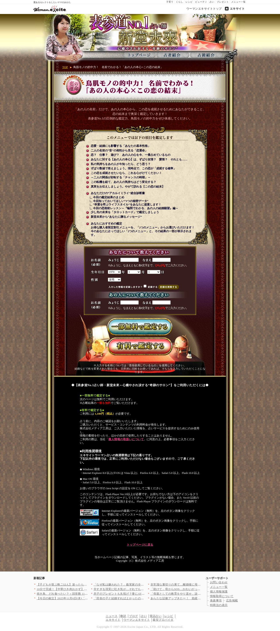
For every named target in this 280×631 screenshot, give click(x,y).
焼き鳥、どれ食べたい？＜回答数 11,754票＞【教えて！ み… (77, 593)
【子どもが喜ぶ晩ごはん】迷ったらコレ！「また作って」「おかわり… (84, 584)
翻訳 (123, 616)
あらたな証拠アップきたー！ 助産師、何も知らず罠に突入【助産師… (197, 598)
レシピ (189, 2)
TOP (65, 67)
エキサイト (237, 8)
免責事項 (216, 600)
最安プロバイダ (163, 619)
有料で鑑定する (140, 346)
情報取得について (222, 596)
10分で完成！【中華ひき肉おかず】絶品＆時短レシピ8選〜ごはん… (82, 589)
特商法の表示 (219, 605)
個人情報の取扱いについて (126, 439)
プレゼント (223, 2)
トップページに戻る (140, 544)
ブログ (133, 616)
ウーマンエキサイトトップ (204, 8)
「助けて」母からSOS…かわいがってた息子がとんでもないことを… (196, 589)
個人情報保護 (219, 591)
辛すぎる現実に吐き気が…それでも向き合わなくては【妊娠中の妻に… (141, 589)
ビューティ (201, 2)
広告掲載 (232, 600)
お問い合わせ (219, 582)
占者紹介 (172, 55)
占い (212, 2)
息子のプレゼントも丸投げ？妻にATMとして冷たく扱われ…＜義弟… (140, 593)
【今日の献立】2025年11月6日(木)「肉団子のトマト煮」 (74, 598)
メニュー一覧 (238, 2)
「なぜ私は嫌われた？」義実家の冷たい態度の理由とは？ (132, 584)
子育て (169, 2)
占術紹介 (206, 55)
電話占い (155, 616)
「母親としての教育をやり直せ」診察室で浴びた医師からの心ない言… (197, 593)
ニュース (111, 616)
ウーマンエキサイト (136, 619)
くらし (179, 2)
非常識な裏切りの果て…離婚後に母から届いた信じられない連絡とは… (197, 584)
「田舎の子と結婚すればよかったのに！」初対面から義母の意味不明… (141, 598)
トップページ (139, 55)
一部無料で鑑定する (140, 327)
